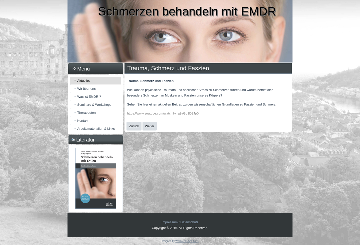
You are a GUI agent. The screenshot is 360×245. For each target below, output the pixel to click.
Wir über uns (86, 88)
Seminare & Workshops (94, 104)
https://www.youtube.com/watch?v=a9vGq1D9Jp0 (163, 113)
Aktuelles (83, 80)
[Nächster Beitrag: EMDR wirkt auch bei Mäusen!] (149, 126)
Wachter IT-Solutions (187, 241)
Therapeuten (86, 112)
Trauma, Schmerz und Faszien (168, 68)
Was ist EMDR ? (89, 96)
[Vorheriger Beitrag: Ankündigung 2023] (134, 126)
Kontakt (82, 120)
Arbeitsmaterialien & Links (96, 128)
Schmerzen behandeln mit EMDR (187, 11)
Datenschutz (189, 222)
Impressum (170, 222)
